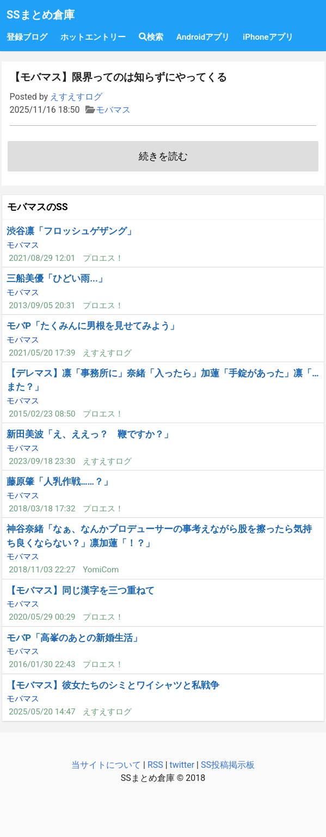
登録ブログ (27, 37)
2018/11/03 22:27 (42, 570)
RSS (155, 765)
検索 (151, 37)
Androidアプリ (203, 37)
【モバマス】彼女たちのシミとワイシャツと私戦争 (113, 685)
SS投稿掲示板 (228, 765)
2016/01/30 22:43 (42, 664)
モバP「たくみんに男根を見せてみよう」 (93, 325)
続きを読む (163, 156)
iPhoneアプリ (268, 37)
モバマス (113, 110)
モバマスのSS (37, 206)
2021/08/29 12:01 (42, 258)
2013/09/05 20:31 (42, 305)
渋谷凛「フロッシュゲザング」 (71, 230)
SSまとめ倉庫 (41, 14)
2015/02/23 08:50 (42, 414)
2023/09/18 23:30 (42, 461)
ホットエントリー (93, 37)
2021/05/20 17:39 (42, 353)
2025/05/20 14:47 (42, 712)
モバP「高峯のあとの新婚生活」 (74, 637)
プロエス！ (103, 258)
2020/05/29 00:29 (42, 617)
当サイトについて (106, 765)
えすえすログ (76, 96)
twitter (182, 765)
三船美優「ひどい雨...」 (57, 278)
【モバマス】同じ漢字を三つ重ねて (81, 590)
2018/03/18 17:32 (42, 509)
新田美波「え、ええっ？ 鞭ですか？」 (90, 434)
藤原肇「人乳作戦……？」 (60, 481)
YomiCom (101, 570)
